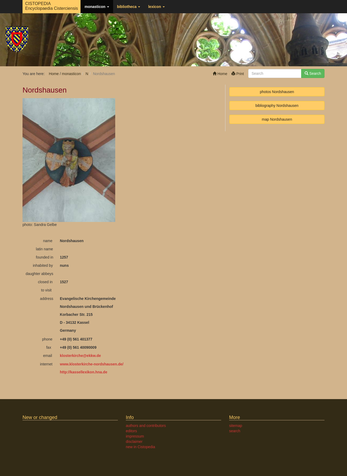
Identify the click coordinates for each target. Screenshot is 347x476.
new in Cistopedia (140, 447)
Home (220, 74)
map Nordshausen (277, 119)
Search (313, 73)
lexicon (156, 7)
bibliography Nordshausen (277, 105)
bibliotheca (128, 7)
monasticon (96, 7)
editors (131, 431)
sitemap (235, 425)
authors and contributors (146, 425)
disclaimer (134, 441)
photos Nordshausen (277, 92)
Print (238, 74)
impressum (135, 436)
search (234, 431)
